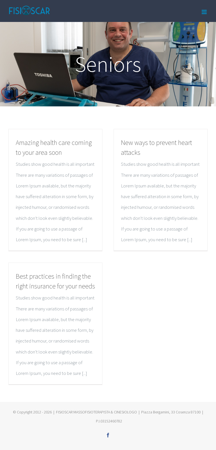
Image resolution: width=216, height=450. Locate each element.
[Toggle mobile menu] (205, 12)
